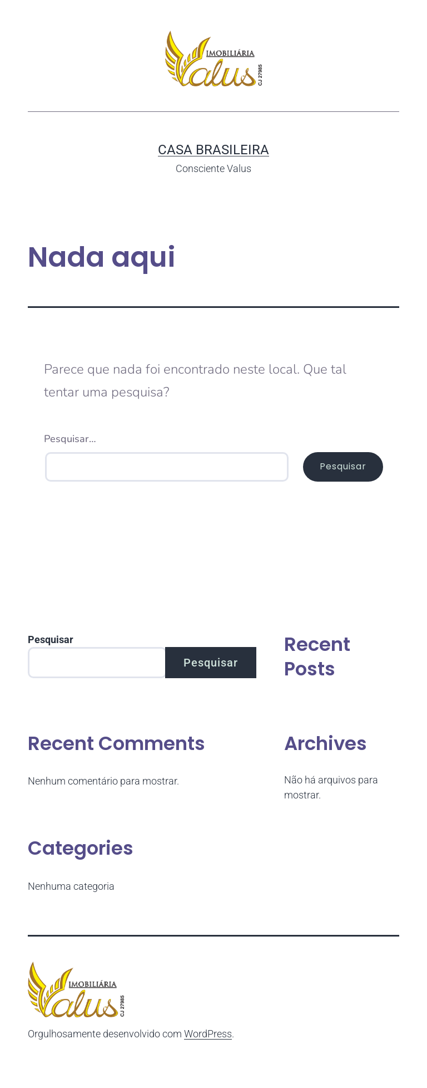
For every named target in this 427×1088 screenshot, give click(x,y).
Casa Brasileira (213, 150)
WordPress (208, 1034)
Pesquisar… (70, 438)
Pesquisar (50, 639)
